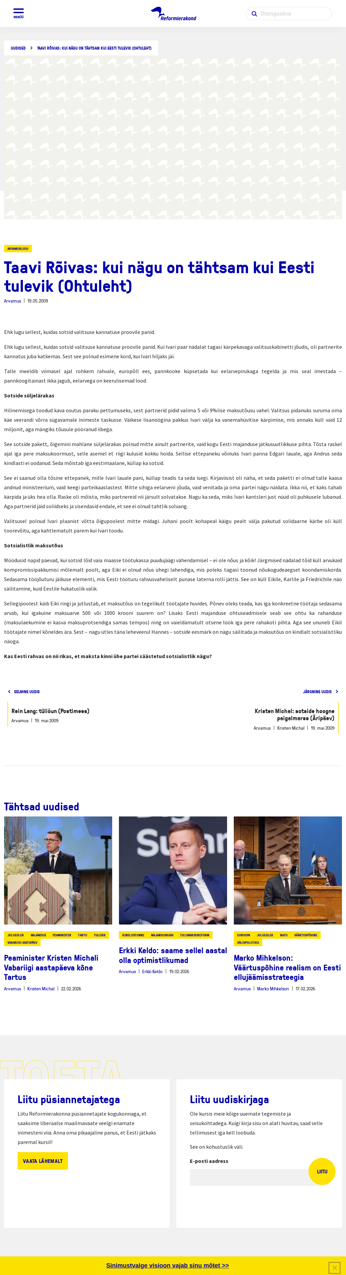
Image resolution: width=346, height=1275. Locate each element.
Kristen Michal (40, 988)
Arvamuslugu (17, 248)
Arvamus (12, 300)
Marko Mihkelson (273, 988)
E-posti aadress (209, 1160)
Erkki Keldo (152, 971)
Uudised (18, 48)
